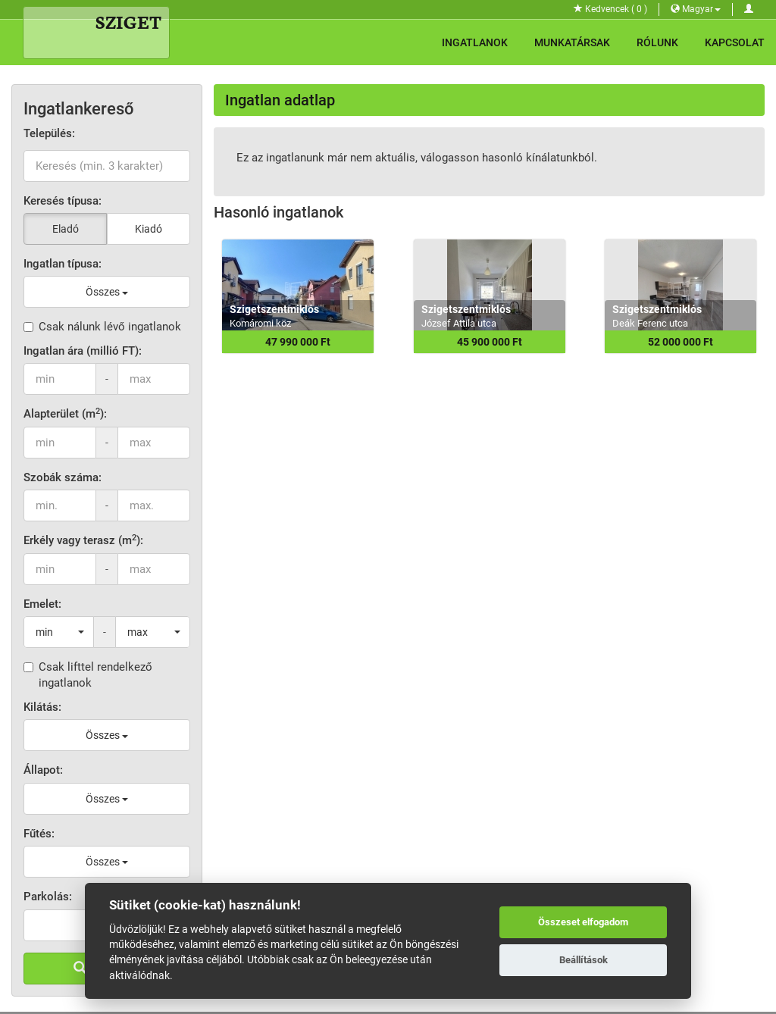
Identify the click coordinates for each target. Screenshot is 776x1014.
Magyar (696, 9)
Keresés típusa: (62, 201)
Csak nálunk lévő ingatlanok (102, 326)
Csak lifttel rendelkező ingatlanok (87, 675)
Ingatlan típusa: (62, 264)
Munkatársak (572, 42)
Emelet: (42, 604)
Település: (49, 133)
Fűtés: (39, 833)
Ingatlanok (475, 42)
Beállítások (583, 959)
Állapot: (43, 770)
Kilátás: (42, 707)
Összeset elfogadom (583, 922)
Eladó (65, 229)
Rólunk (657, 42)
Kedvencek (610, 9)
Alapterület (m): (65, 413)
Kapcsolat (735, 42)
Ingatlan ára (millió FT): (82, 351)
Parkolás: (47, 896)
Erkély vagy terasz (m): (83, 540)
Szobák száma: (62, 477)
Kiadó (148, 229)
